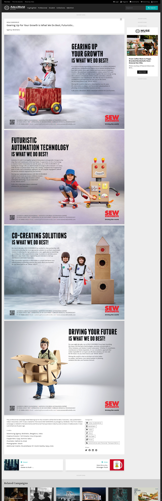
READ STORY (142, 72)
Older (105, 462)
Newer (24, 462)
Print (89, 440)
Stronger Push (102, 467)
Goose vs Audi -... (27, 467)
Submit (154, 2)
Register (124, 2)
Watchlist (70, 8)
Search (151, 8)
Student (52, 8)
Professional (42, 8)
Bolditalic (16, 30)
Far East (90, 436)
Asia (89, 433)
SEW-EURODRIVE (13, 22)
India (89, 430)
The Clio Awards (17, 2)
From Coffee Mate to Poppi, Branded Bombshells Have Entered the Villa (140, 61)
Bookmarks (134, 2)
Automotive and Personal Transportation (102, 443)
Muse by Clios (29, 2)
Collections (61, 8)
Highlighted (31, 8)
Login (116, 2)
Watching (145, 2)
